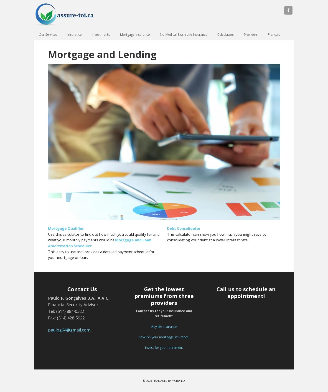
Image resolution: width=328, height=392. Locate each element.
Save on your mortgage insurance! (164, 337)
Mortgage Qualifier (66, 228)
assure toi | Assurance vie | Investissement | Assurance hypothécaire (68, 15)
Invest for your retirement (164, 347)
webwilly (179, 381)
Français (274, 34)
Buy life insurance (164, 326)
